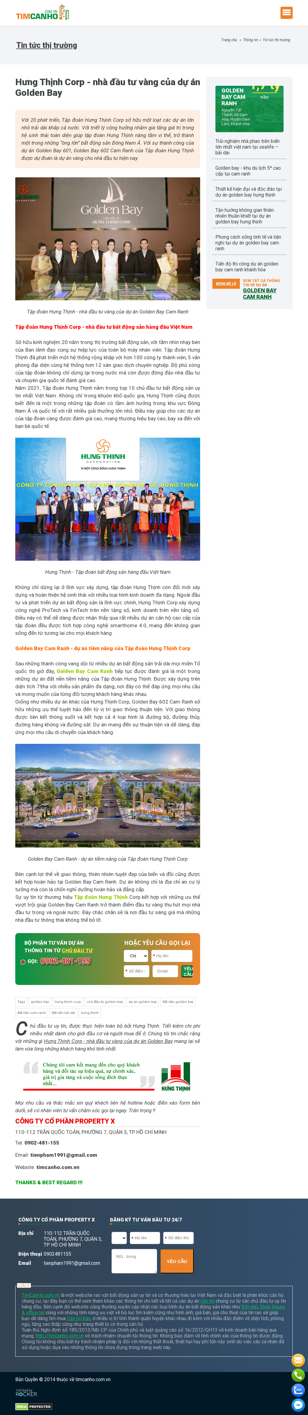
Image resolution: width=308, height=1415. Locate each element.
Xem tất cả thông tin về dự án (261, 287)
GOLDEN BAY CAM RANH (233, 97)
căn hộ (207, 1301)
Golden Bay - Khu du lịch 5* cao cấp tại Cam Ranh (248, 171)
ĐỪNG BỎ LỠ (226, 284)
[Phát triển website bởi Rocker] (26, 1387)
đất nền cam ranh (31, 1013)
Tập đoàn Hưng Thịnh (101, 897)
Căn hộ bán (78, 1318)
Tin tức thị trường (276, 40)
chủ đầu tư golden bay (105, 1002)
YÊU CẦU (188, 971)
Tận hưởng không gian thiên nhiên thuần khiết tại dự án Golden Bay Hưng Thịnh (244, 216)
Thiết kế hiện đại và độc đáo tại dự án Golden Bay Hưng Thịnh (248, 192)
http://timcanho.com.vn (60, 1336)
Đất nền (249, 1307)
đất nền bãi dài (63, 1013)
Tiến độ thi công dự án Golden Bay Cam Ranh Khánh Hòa (246, 267)
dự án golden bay (143, 1002)
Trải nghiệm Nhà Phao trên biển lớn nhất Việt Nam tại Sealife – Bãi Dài (247, 147)
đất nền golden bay (178, 1002)
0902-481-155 (65, 961)
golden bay (40, 1002)
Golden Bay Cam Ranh (85, 671)
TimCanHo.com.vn (41, 1295)
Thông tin (250, 40)
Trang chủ (229, 40)
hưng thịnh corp (68, 1002)
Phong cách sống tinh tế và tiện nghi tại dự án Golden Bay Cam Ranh (248, 243)
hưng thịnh (90, 1013)
